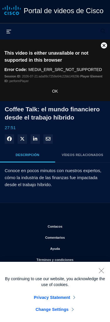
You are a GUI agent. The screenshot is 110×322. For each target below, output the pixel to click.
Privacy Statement (52, 299)
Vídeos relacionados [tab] (82, 155)
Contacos (74, 225)
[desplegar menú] (9, 31)
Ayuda (75, 247)
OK (55, 91)
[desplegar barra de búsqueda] (103, 28)
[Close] (101, 273)
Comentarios (73, 236)
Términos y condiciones (69, 259)
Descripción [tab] (27, 155)
